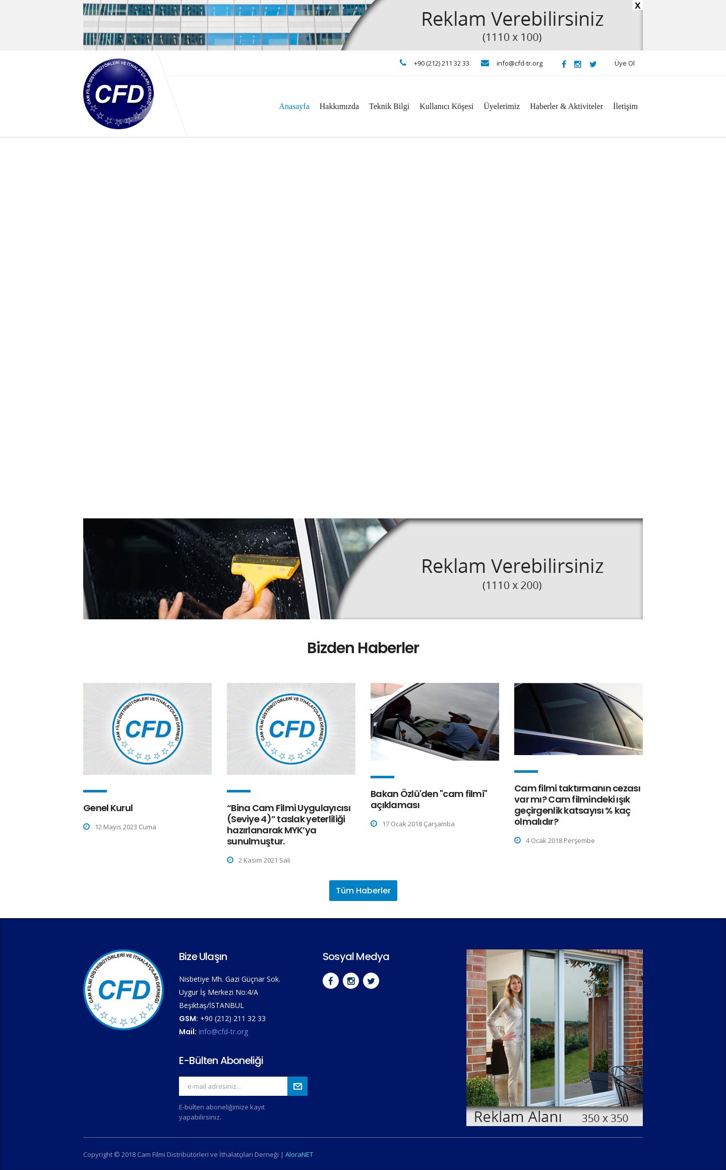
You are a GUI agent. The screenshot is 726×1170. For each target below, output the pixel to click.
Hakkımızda (339, 106)
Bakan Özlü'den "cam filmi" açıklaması (429, 799)
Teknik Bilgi (389, 106)
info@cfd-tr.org (223, 1031)
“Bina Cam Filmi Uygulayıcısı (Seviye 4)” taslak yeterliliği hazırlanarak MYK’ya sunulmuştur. (288, 824)
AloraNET (299, 1154)
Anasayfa (294, 106)
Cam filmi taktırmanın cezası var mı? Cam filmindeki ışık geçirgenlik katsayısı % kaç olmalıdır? (577, 805)
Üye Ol (625, 63)
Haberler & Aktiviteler (566, 106)
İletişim (625, 106)
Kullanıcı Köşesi (446, 106)
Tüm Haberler (363, 890)
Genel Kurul (108, 808)
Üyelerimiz (501, 106)
